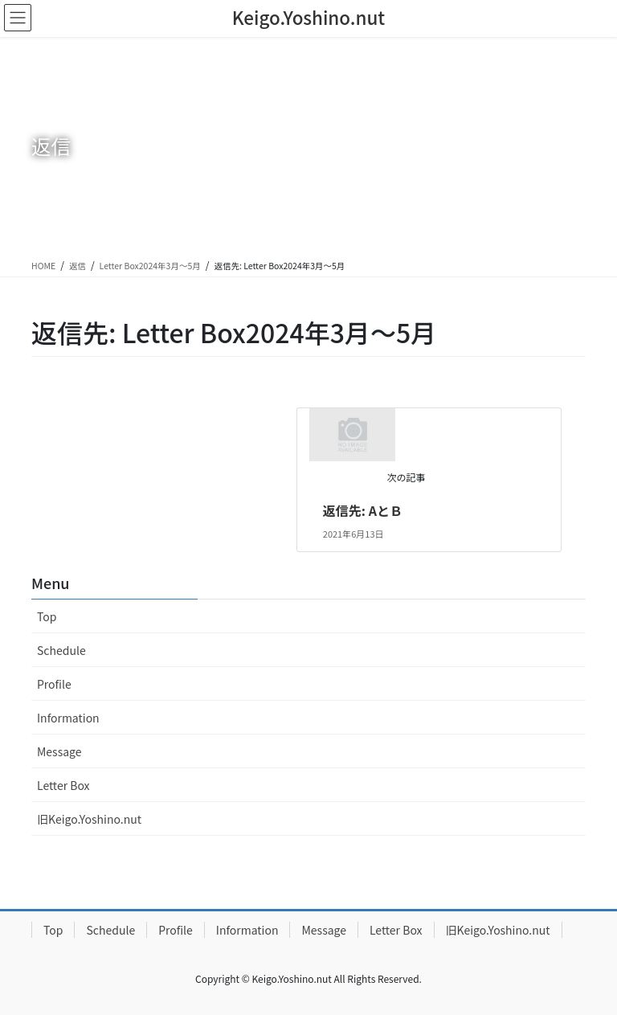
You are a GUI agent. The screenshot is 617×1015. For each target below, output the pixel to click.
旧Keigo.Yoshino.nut (89, 819)
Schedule (61, 650)
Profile (54, 684)
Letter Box (63, 785)
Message (59, 751)
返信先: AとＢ (362, 510)
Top (46, 616)
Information (68, 718)
